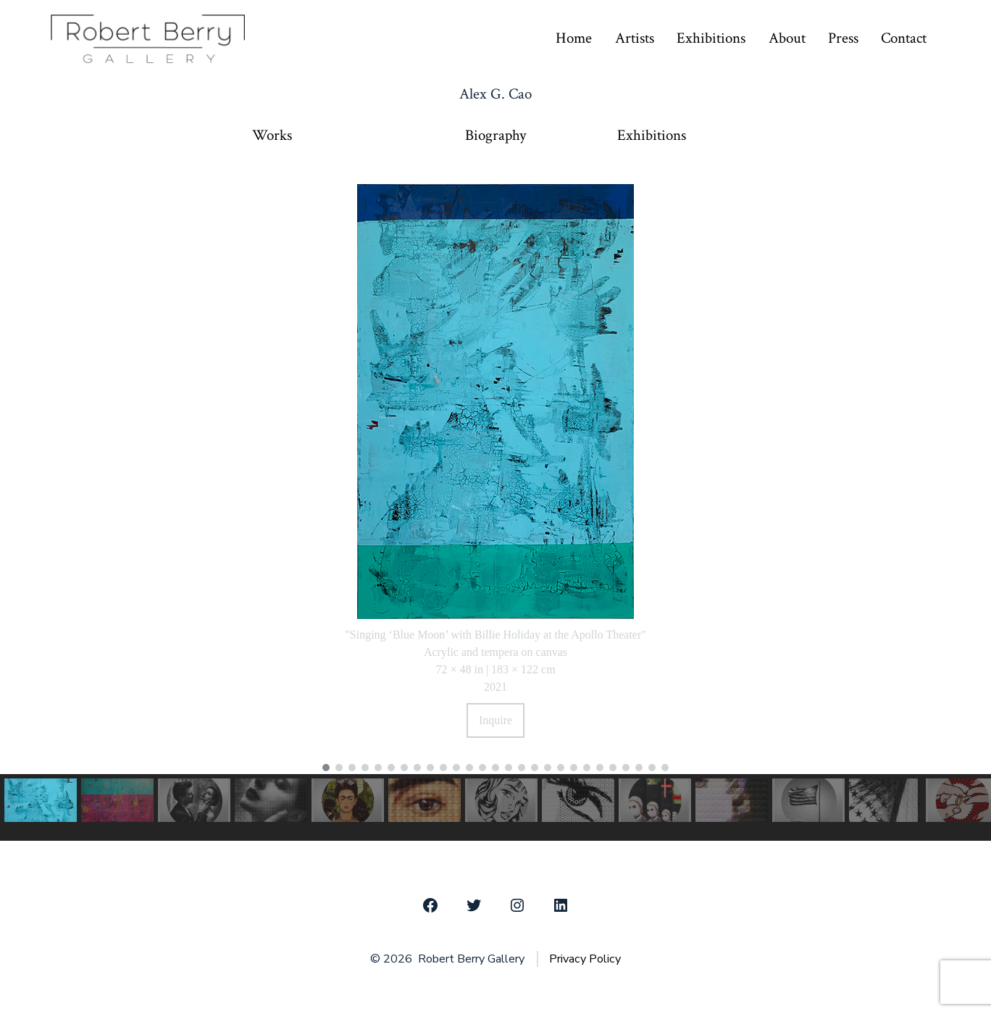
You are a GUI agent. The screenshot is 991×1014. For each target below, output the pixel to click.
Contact (904, 38)
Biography (495, 135)
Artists (634, 38)
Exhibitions (711, 38)
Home (574, 38)
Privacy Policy (585, 959)
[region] (495, 504)
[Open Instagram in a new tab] (517, 905)
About (787, 38)
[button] (326, 767)
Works (272, 135)
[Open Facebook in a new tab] (430, 905)
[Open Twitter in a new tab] (473, 905)
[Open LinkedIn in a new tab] (560, 905)
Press (843, 38)
